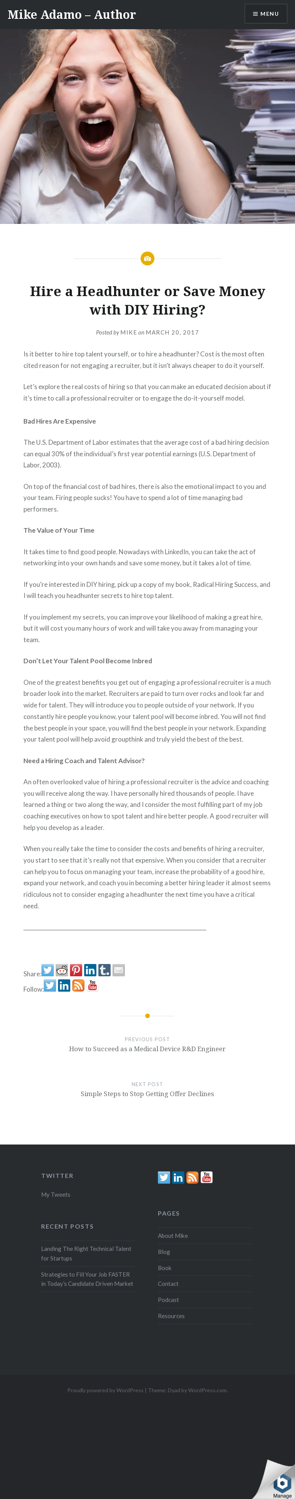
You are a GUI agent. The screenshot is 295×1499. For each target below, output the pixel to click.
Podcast (168, 1299)
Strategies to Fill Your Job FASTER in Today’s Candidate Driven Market (87, 1279)
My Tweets (55, 1194)
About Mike (173, 1235)
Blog (164, 1251)
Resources (171, 1315)
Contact (168, 1283)
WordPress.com (207, 1390)
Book (165, 1267)
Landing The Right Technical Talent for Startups (86, 1253)
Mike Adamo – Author (72, 14)
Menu (269, 13)
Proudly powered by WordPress (105, 1390)
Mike (128, 332)
